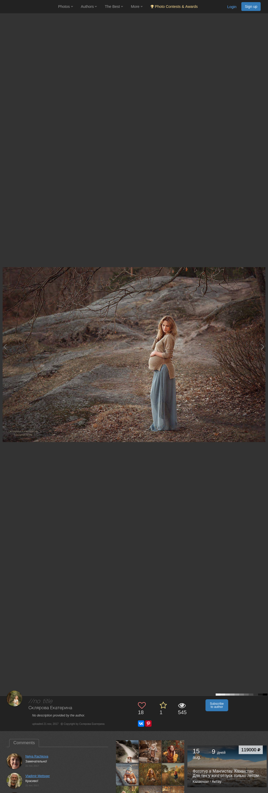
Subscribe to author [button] (217, 705)
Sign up (251, 6)
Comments (24, 742)
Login (231, 7)
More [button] (137, 6)
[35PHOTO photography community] (28, 6)
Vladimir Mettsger (37, 776)
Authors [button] (89, 6)
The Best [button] (114, 6)
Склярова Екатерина (50, 708)
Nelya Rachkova (36, 756)
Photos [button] (65, 6)
